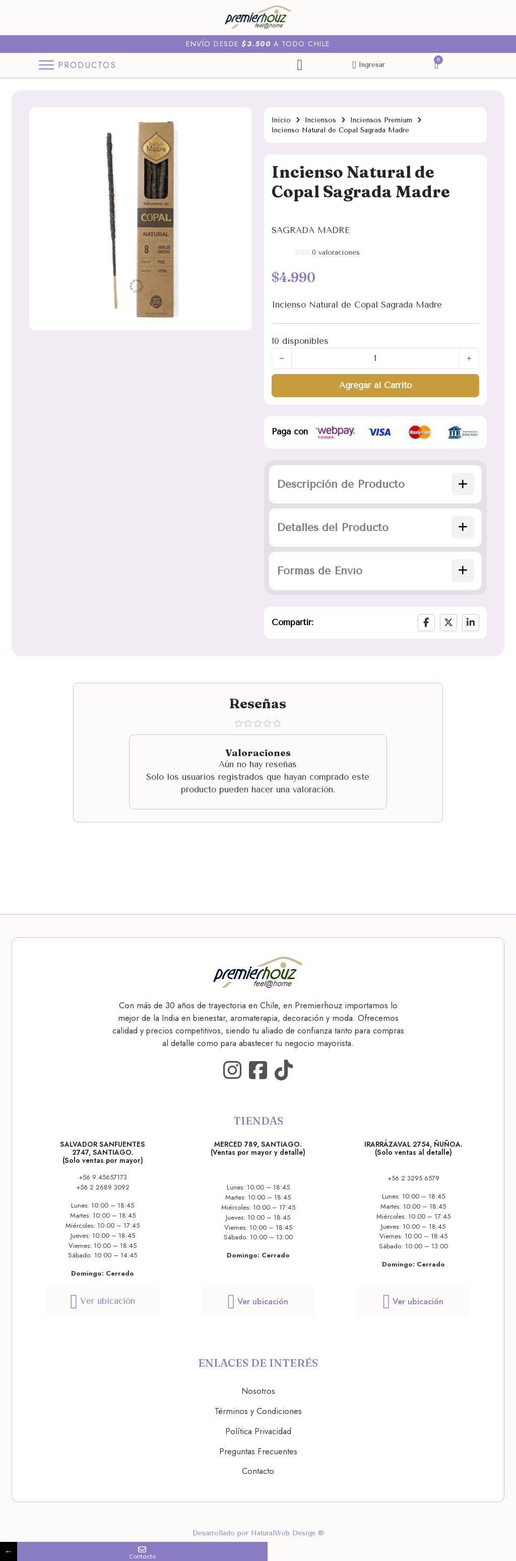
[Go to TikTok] (284, 1071)
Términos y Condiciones (258, 1411)
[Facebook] (426, 622)
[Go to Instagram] (232, 1071)
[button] (375, 484)
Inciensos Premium (381, 120)
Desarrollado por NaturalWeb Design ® (258, 1533)
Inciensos (320, 120)
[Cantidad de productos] (375, 358)
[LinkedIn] (470, 622)
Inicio (281, 120)
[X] (448, 622)
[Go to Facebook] (258, 1071)
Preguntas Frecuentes (258, 1451)
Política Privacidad (258, 1431)
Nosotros (258, 1391)
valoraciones (336, 252)
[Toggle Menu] (79, 65)
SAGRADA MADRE (311, 230)
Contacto (258, 1471)
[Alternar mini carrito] (436, 65)
